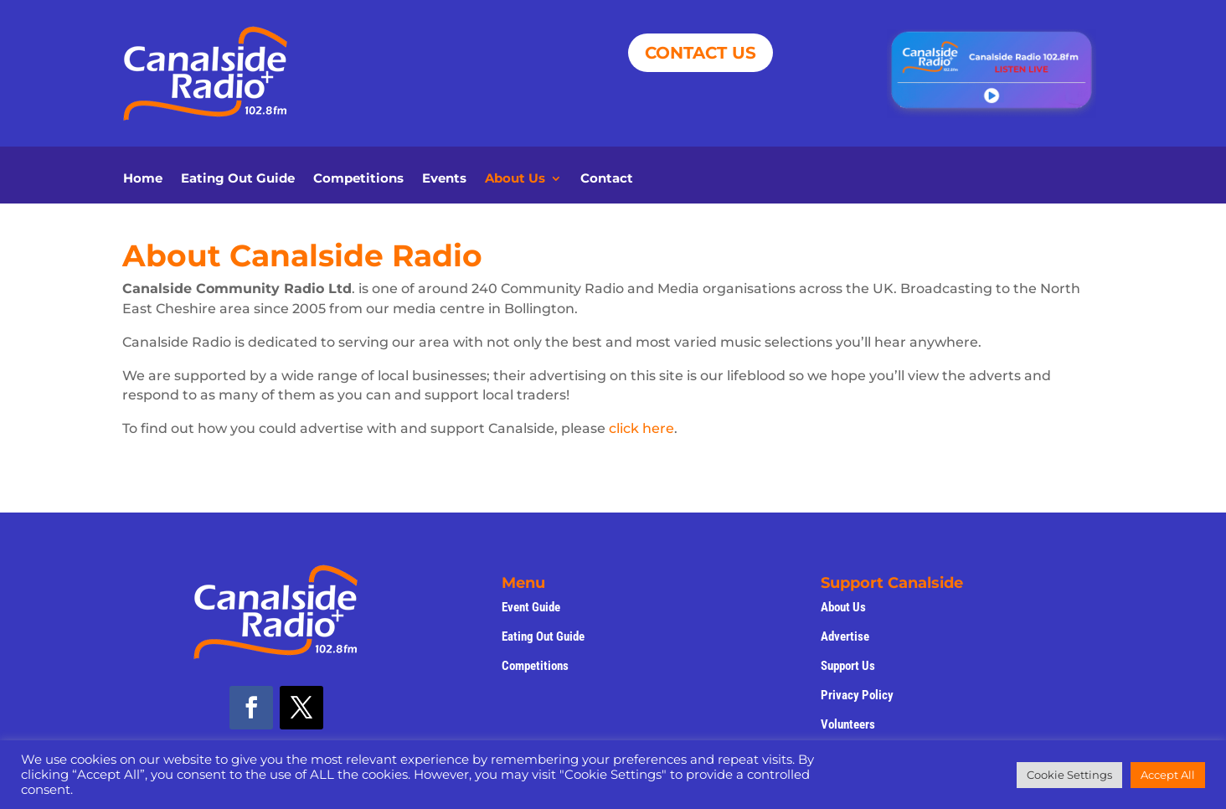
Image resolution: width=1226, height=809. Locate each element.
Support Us (848, 665)
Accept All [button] (1168, 774)
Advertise (845, 636)
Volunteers (848, 724)
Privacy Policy (857, 695)
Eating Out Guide (238, 179)
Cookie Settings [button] (1069, 774)
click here (641, 428)
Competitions (358, 179)
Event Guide (531, 607)
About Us (515, 179)
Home (142, 179)
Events (444, 179)
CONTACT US (700, 53)
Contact (606, 179)
